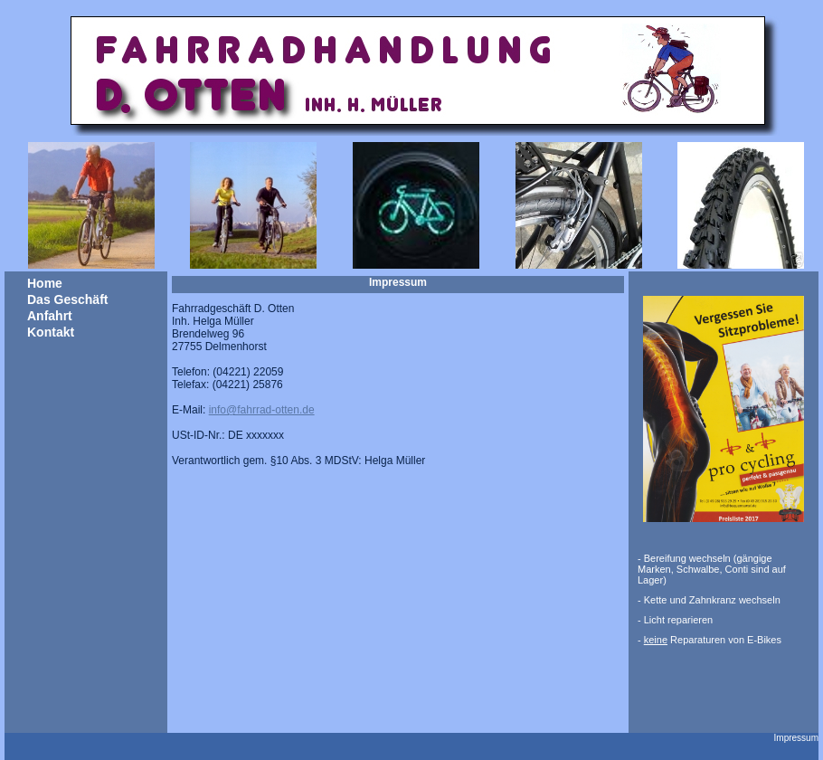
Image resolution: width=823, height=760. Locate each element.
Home (44, 283)
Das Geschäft (67, 299)
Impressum (796, 738)
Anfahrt (49, 316)
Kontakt (50, 332)
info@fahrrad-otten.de (262, 410)
